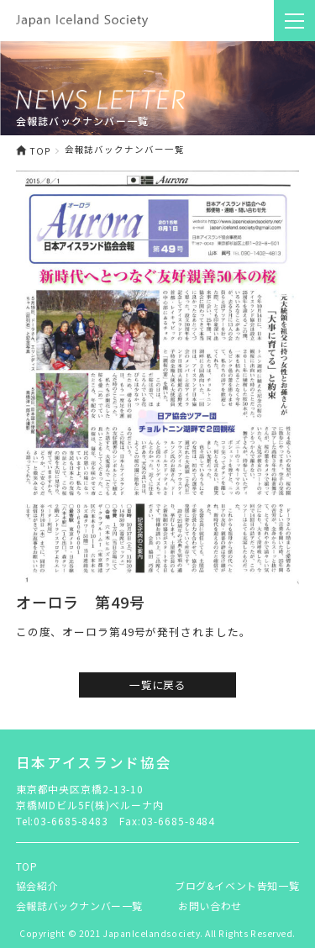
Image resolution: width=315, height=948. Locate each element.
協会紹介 (37, 885)
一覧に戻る (157, 685)
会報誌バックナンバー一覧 (79, 905)
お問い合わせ (210, 905)
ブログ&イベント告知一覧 (237, 885)
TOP (33, 150)
